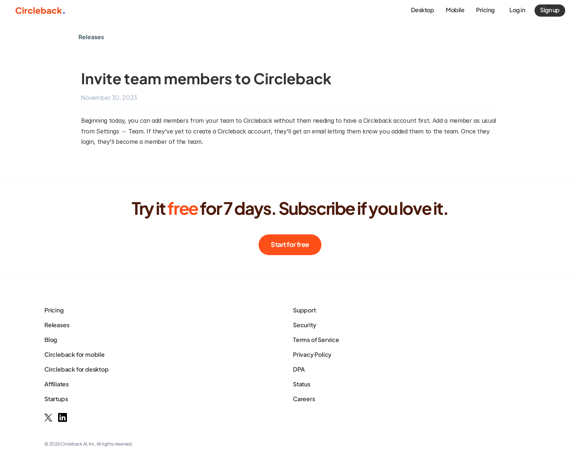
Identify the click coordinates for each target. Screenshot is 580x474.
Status (301, 384)
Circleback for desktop (76, 369)
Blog (50, 339)
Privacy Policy (312, 354)
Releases (56, 325)
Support (304, 310)
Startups (56, 399)
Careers (304, 399)
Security (304, 325)
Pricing (54, 310)
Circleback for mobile (74, 354)
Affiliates (56, 384)
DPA (298, 369)
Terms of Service (316, 339)
